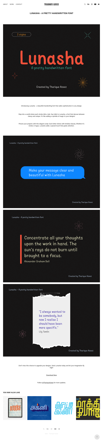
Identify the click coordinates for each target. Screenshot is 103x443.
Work (12, 4)
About (5, 4)
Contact (19, 4)
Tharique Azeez (51, 4)
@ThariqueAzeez (47, 383)
